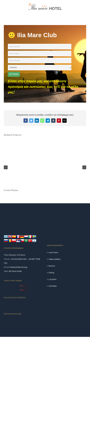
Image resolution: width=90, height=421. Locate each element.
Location (52, 279)
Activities (52, 286)
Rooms (51, 266)
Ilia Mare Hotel (15, 271)
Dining (51, 273)
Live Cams (53, 252)
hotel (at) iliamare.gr (19, 267)
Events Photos (11, 190)
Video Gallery (54, 259)
